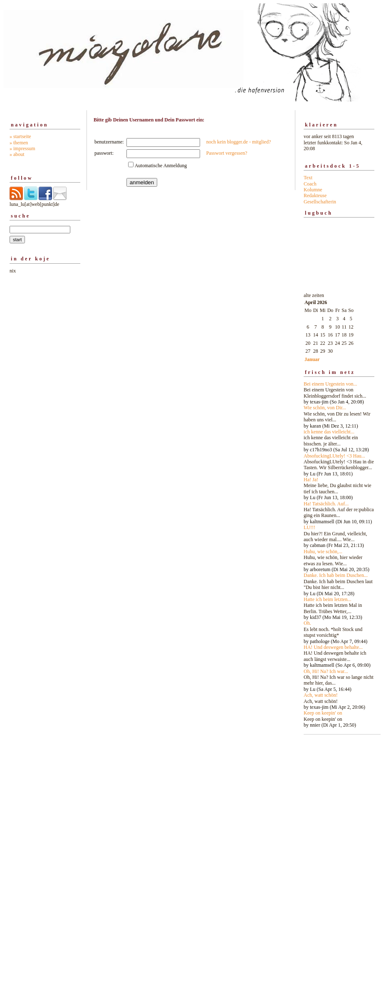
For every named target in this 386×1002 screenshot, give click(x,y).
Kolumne (313, 190)
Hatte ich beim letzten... (327, 599)
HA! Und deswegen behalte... (333, 647)
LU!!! (309, 527)
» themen (19, 143)
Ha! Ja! (311, 479)
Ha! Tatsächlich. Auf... (326, 504)
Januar (312, 359)
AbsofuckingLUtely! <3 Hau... (334, 456)
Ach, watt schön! (321, 695)
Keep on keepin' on (323, 713)
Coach (310, 184)
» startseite (20, 136)
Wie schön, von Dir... (325, 408)
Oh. (307, 623)
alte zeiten (339, 508)
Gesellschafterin (320, 202)
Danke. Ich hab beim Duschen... (336, 575)
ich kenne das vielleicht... (329, 432)
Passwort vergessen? (226, 153)
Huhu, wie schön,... (323, 551)
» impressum (22, 148)
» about (17, 154)
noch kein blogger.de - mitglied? (238, 142)
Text (308, 178)
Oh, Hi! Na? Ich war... (326, 671)
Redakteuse (315, 195)
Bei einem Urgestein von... (330, 384)
